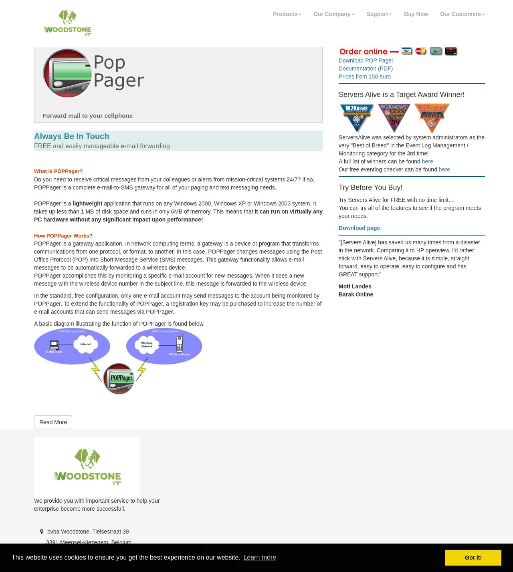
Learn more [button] (259, 557)
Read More (53, 422)
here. (428, 161)
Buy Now (416, 14)
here (444, 169)
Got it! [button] (473, 557)
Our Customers (462, 14)
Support (379, 14)
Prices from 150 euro (365, 76)
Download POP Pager (366, 60)
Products (287, 14)
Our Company (334, 14)
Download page (359, 228)
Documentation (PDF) (366, 68)
